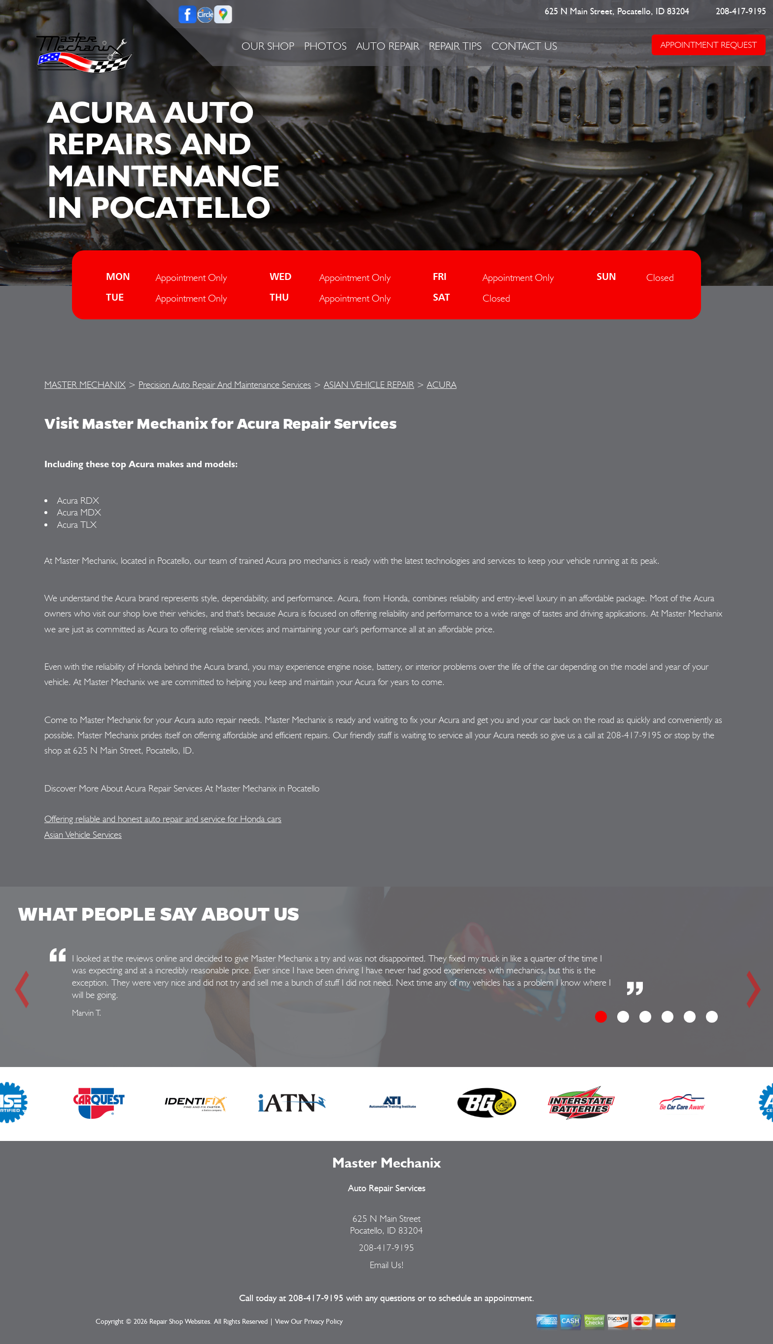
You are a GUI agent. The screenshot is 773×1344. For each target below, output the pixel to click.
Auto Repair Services (386, 1188)
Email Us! (387, 1264)
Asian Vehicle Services (83, 834)
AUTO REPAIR (387, 45)
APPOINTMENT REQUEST (709, 44)
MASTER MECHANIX (85, 384)
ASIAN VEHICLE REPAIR (369, 384)
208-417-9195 (741, 11)
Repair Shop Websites (179, 1321)
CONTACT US (524, 45)
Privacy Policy (323, 1321)
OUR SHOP (268, 45)
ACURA (442, 384)
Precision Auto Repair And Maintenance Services (225, 384)
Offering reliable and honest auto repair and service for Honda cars (162, 818)
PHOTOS (325, 45)
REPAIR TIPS (455, 45)
